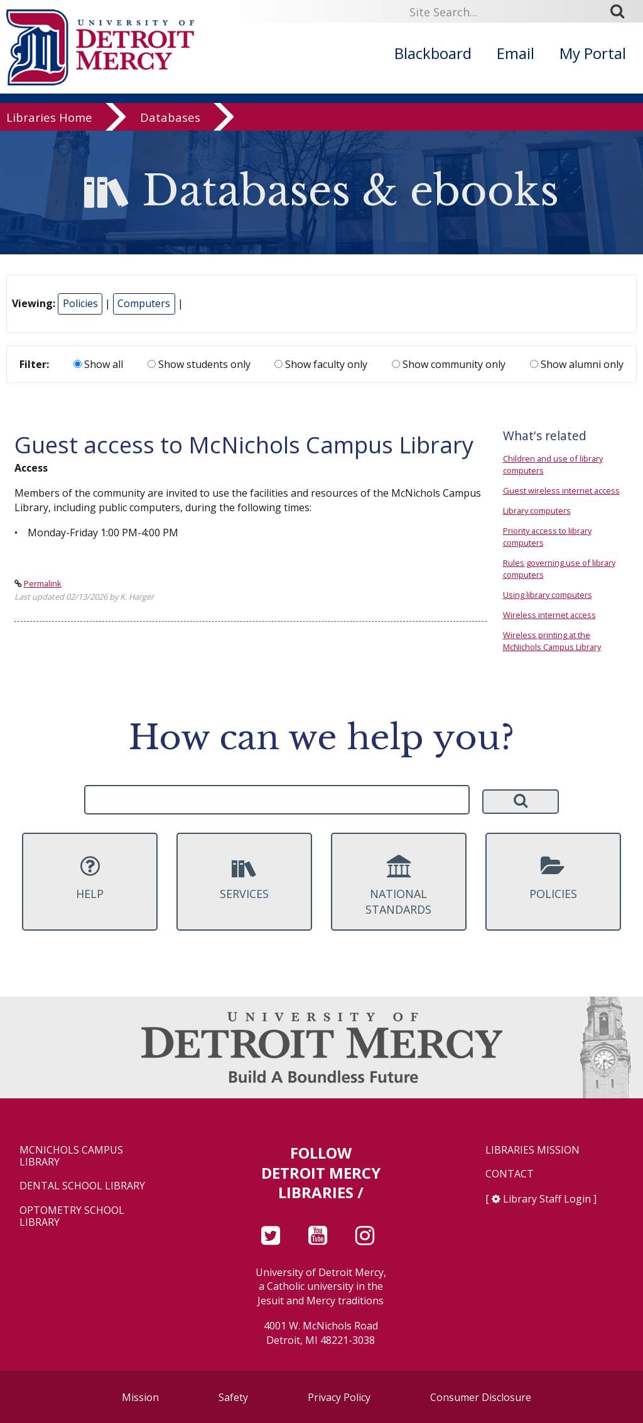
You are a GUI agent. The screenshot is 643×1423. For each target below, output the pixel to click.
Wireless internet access (549, 614)
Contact (509, 1174)
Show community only (448, 364)
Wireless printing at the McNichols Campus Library (552, 640)
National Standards (398, 886)
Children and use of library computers (553, 464)
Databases (170, 120)
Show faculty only (320, 364)
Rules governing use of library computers (559, 568)
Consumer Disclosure (480, 1397)
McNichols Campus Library (71, 1156)
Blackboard (433, 53)
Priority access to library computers (547, 536)
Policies (80, 303)
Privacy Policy (339, 1397)
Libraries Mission (532, 1150)
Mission (140, 1397)
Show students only (199, 364)
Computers (143, 303)
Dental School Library (82, 1186)
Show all (98, 364)
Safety (233, 1397)
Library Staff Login (547, 1199)
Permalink (43, 583)
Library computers (537, 510)
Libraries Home (49, 120)
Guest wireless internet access (561, 490)
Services (244, 878)
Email (515, 53)
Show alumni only (577, 364)
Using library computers (547, 594)
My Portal (592, 53)
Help (90, 878)
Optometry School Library (71, 1216)
